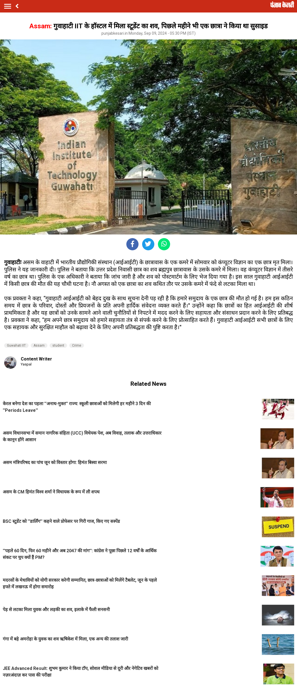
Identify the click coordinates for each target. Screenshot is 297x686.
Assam (39, 345)
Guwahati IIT (16, 345)
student (58, 345)
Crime (76, 345)
